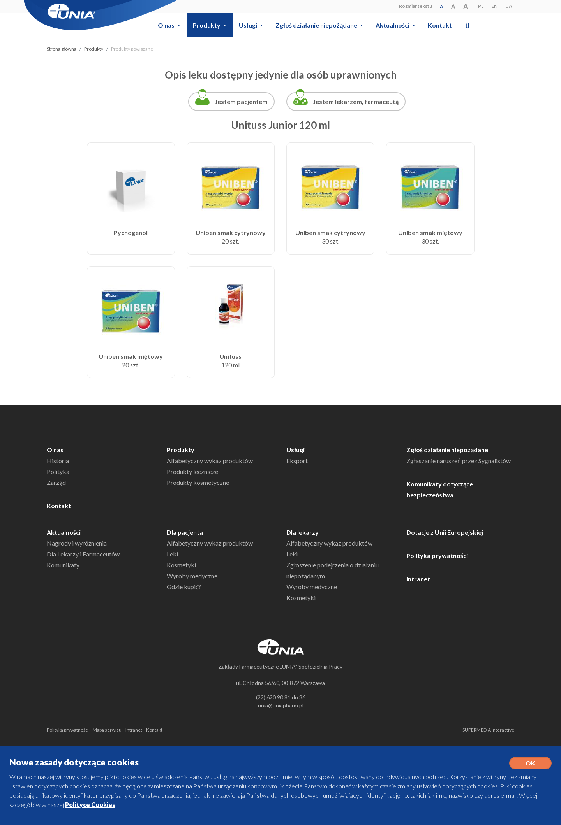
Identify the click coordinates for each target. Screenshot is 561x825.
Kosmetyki (181, 565)
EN (494, 6)
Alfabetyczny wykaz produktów (210, 460)
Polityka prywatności (437, 555)
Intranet (418, 579)
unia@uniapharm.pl (280, 705)
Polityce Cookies (90, 804)
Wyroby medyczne (192, 575)
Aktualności (64, 532)
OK (530, 763)
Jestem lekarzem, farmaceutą (356, 101)
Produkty (93, 49)
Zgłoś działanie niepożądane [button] (316, 25)
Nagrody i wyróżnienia (77, 543)
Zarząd (56, 482)
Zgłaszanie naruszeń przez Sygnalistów (458, 460)
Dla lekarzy (302, 532)
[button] (467, 25)
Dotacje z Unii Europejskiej (444, 532)
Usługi (295, 449)
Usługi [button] (248, 25)
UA (508, 6)
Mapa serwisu (107, 730)
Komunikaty (63, 565)
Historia (58, 460)
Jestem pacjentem (241, 101)
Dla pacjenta (185, 532)
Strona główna (61, 49)
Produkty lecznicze (192, 471)
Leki (172, 554)
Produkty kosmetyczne (198, 482)
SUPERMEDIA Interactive (488, 730)
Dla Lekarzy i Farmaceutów (83, 554)
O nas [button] (167, 25)
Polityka (58, 471)
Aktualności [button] (393, 25)
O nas (55, 449)
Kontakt (440, 25)
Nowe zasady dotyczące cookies (74, 762)
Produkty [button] (207, 25)
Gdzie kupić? (184, 586)
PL (480, 6)
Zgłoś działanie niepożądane (447, 449)
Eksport (297, 460)
